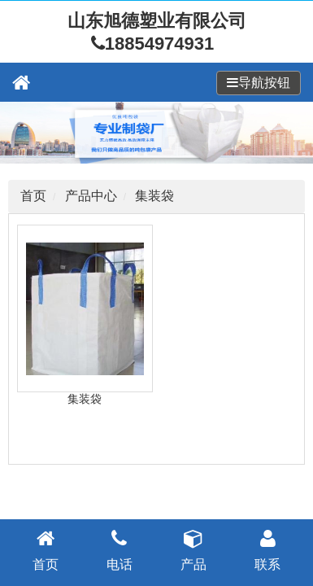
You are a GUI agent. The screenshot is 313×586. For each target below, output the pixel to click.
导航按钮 (264, 83)
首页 (33, 196)
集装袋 (154, 196)
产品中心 (91, 196)
